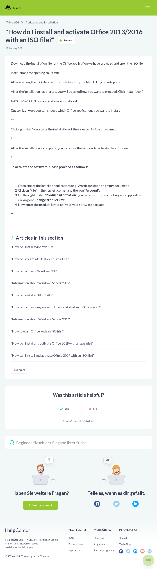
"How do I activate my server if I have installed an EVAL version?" (56, 307)
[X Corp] (116, 504)
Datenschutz (76, 544)
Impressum (75, 550)
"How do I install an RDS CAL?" (32, 295)
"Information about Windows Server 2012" (40, 283)
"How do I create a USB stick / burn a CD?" (40, 259)
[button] (148, 8)
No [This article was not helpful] (95, 408)
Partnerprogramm (104, 550)
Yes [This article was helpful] (67, 408)
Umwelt (123, 538)
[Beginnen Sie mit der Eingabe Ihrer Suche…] (78, 442)
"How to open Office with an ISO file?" (37, 331)
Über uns (99, 538)
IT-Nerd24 (12, 22)
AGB (71, 538)
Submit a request (40, 505)
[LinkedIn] (135, 504)
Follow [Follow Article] (68, 40)
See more (19, 369)
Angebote (99, 544)
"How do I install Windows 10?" (32, 247)
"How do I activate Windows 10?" (34, 271)
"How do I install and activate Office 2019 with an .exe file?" (52, 343)
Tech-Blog (125, 544)
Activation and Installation (42, 22)
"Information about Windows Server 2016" (40, 319)
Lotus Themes (41, 556)
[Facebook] (97, 504)
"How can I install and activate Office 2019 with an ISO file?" (52, 355)
